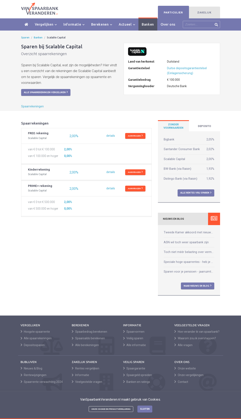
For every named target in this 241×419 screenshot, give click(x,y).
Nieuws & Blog (31, 368)
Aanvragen (135, 135)
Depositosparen (33, 345)
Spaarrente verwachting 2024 (42, 381)
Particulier (173, 12)
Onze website (185, 368)
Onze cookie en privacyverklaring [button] (111, 409)
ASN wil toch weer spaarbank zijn (186, 242)
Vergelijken (46, 24)
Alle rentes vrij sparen (196, 192)
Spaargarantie (134, 368)
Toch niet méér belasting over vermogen (189, 252)
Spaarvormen (134, 331)
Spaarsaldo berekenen (88, 338)
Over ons (168, 24)
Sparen (25, 37)
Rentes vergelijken (85, 368)
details (110, 135)
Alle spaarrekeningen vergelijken (46, 92)
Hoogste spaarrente (35, 331)
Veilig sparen (133, 338)
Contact (181, 381)
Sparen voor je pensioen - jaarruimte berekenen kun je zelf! (189, 271)
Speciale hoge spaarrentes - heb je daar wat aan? (189, 262)
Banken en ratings (136, 381)
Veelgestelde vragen (87, 381)
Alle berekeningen (85, 345)
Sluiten (145, 409)
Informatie (74, 24)
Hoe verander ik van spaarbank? (196, 331)
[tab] (173, 126)
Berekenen (101, 24)
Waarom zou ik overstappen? (195, 338)
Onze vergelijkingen (188, 375)
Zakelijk (204, 12)
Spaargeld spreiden (137, 375)
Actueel (127, 24)
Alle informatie (134, 345)
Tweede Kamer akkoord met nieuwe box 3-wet (189, 232)
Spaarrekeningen (32, 106)
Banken (148, 24)
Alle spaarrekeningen (36, 338)
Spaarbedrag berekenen (89, 331)
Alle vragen (183, 345)
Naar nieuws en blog (198, 285)
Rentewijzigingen (34, 375)
